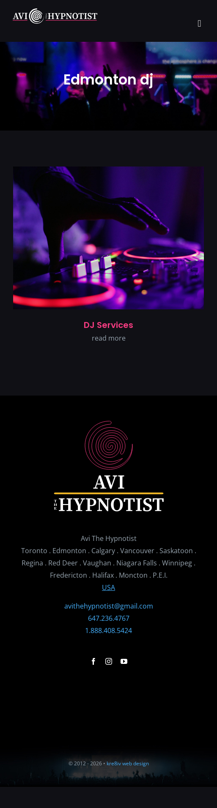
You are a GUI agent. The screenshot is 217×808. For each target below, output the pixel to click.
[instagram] (108, 661)
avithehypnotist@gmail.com (108, 606)
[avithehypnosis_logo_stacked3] (109, 424)
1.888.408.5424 (108, 630)
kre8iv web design (128, 763)
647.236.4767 (108, 618)
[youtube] (124, 661)
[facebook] (93, 661)
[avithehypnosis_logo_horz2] (55, 11)
